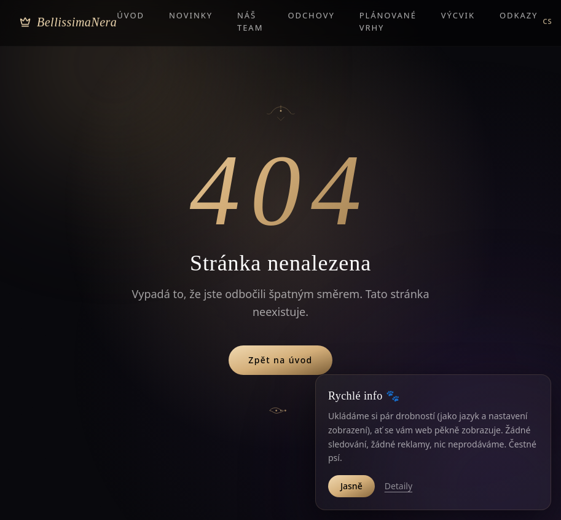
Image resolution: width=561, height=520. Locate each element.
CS (547, 7)
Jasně (351, 486)
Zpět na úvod (280, 360)
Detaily (398, 486)
